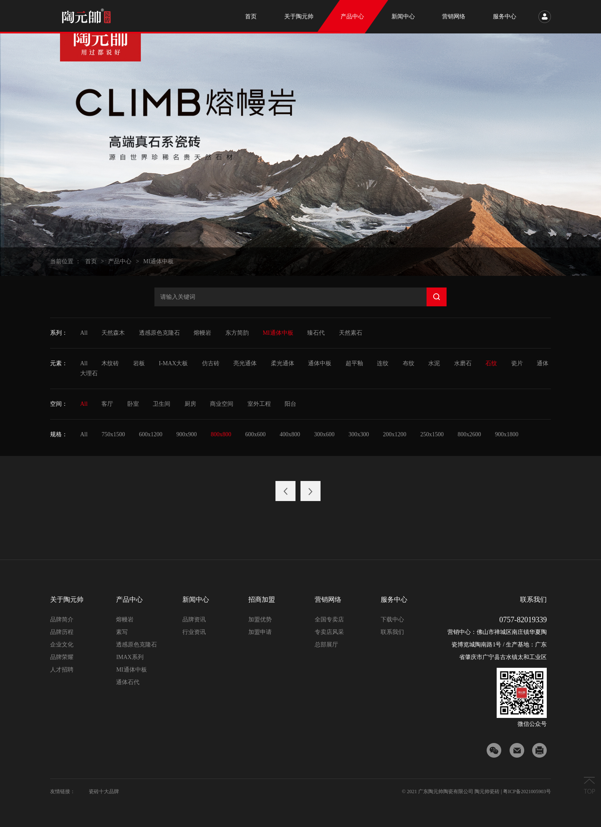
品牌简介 (61, 619)
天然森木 (113, 333)
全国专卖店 (329, 619)
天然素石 (350, 333)
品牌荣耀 (61, 657)
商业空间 (221, 404)
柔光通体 (282, 363)
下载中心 (392, 619)
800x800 (221, 434)
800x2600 (469, 434)
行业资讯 (194, 632)
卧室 (133, 404)
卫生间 (161, 404)
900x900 (186, 434)
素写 (122, 632)
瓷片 (517, 363)
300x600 (324, 434)
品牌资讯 (194, 619)
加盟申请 (260, 632)
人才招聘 (61, 670)
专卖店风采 (329, 632)
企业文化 (61, 644)
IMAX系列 (129, 657)
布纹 (408, 363)
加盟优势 (260, 619)
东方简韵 (237, 333)
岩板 (139, 363)
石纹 (491, 363)
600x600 (255, 434)
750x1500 (113, 434)
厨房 (190, 404)
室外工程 (259, 404)
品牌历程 (61, 632)
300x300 (358, 434)
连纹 (383, 363)
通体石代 (127, 682)
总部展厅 (326, 644)
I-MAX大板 (173, 363)
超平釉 (354, 363)
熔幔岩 (202, 333)
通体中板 (319, 363)
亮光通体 (245, 363)
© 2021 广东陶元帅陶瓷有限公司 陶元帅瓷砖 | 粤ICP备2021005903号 (476, 791)
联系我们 (392, 632)
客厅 (107, 404)
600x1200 (150, 434)
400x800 (290, 434)
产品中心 (119, 261)
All (84, 333)
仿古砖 (211, 363)
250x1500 (432, 434)
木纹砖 (110, 363)
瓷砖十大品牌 (104, 791)
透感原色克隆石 (159, 333)
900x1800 (506, 434)
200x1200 (394, 434)
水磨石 (463, 363)
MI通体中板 (158, 261)
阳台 (290, 404)
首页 (91, 261)
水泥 (434, 363)
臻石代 (316, 333)
